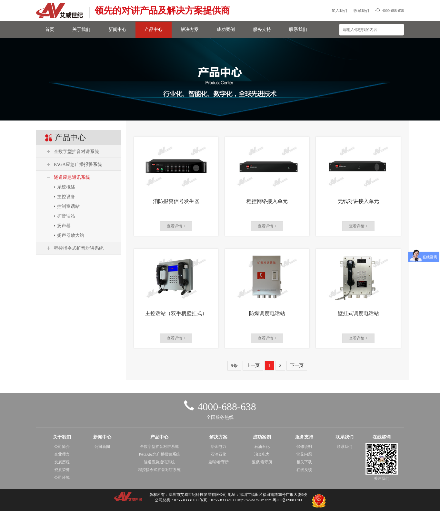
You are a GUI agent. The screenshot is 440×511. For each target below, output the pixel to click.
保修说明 (304, 446)
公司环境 (62, 477)
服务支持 (262, 29)
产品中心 (154, 29)
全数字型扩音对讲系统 (76, 151)
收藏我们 (361, 10)
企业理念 (62, 454)
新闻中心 (117, 29)
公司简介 (62, 446)
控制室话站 (68, 206)
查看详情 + (176, 226)
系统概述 (66, 187)
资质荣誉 (62, 470)
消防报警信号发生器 (176, 201)
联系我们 (298, 29)
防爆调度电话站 (267, 313)
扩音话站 (66, 216)
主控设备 (66, 196)
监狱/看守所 (218, 462)
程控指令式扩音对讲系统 (79, 248)
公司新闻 (102, 446)
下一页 (297, 365)
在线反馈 (304, 470)
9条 (234, 365)
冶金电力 (218, 446)
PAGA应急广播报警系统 (78, 164)
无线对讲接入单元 (358, 201)
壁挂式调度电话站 (358, 313)
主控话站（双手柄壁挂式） (176, 313)
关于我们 (81, 29)
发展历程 (62, 462)
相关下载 (304, 462)
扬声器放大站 (70, 235)
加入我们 (339, 10)
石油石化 (218, 454)
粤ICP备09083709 (287, 500)
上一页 (253, 365)
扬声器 (64, 225)
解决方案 (190, 29)
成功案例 (226, 29)
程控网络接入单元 (267, 201)
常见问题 (304, 454)
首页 (49, 29)
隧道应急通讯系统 (72, 177)
